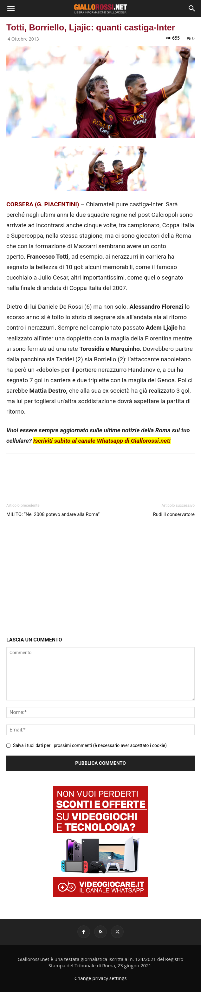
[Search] (192, 8)
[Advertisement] (100, 578)
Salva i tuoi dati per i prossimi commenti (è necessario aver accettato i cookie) (90, 745)
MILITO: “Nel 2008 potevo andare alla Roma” (53, 514)
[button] (11, 8)
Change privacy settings (101, 978)
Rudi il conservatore (174, 514)
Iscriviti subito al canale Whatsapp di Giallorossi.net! (102, 440)
